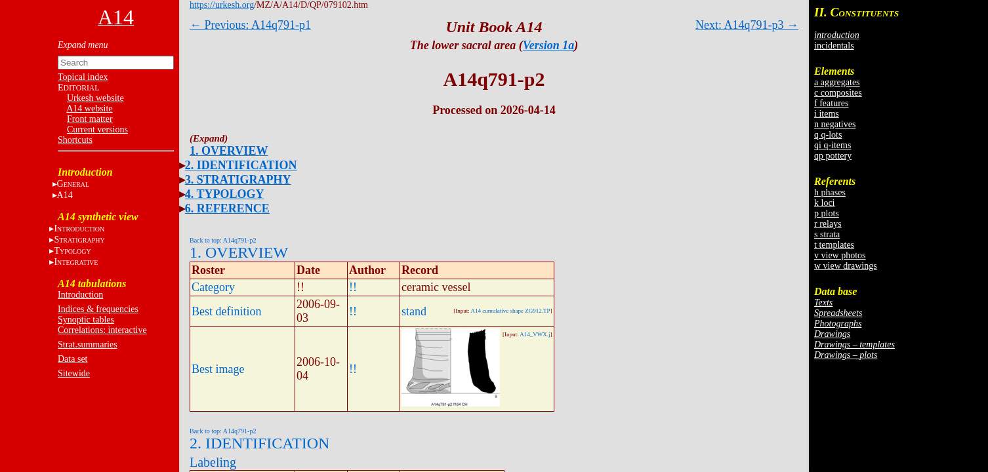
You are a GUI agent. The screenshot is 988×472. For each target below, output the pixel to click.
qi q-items (832, 145)
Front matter (90, 119)
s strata (827, 234)
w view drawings (845, 266)
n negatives (834, 124)
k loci (824, 203)
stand (413, 311)
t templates (834, 245)
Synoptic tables (86, 319)
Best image (218, 369)
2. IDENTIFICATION (241, 165)
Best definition (227, 311)
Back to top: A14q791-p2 (223, 240)
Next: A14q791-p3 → (746, 24)
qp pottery (833, 156)
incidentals (834, 45)
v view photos (840, 255)
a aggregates (837, 82)
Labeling (213, 462)
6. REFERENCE (227, 208)
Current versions (97, 129)
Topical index (83, 77)
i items (826, 114)
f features (831, 103)
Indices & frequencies (98, 309)
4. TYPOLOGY (224, 194)
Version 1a (549, 45)
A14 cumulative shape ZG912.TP (510, 310)
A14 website (89, 108)
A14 (65, 195)
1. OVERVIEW (229, 150)
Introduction (80, 295)
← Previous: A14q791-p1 (250, 24)
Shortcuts (75, 140)
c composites (838, 93)
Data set (72, 359)
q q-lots (828, 135)
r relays (828, 224)
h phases (830, 192)
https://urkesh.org (222, 5)
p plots (826, 213)
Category (213, 287)
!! (353, 287)
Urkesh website (95, 98)
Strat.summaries (87, 344)
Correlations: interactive (102, 330)
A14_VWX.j (535, 334)
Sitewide (74, 373)
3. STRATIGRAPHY (238, 179)
